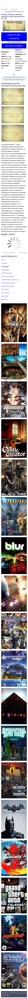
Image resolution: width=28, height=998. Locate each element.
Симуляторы (7, 286)
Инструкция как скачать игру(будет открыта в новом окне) (14, 78)
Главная (4, 9)
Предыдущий (8, 253)
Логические (7, 276)
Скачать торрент (14, 46)
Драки (4, 299)
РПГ (3, 260)
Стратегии (6, 273)
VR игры (5, 293)
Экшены (5, 270)
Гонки (4, 263)
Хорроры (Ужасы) (10, 280)
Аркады (14, 9)
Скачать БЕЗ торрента (14, 36)
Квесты (4, 296)
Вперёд (23, 253)
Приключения (8, 283)
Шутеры (5, 289)
